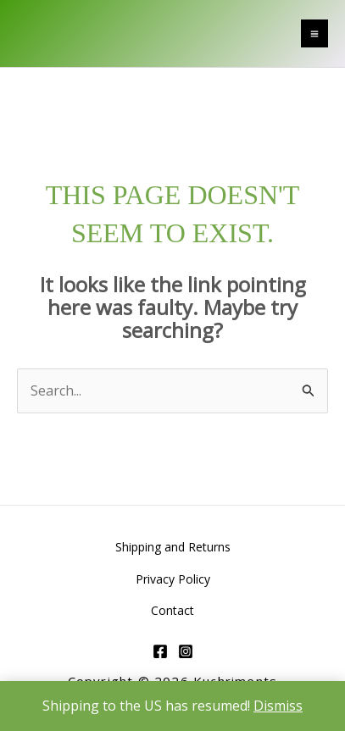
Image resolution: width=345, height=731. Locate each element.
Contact (172, 610)
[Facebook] (160, 651)
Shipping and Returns (173, 547)
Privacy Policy (173, 579)
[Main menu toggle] (314, 33)
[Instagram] (185, 651)
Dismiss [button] (278, 705)
